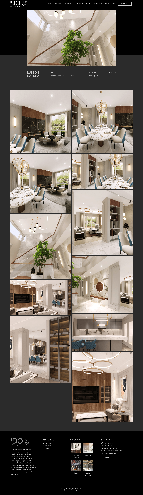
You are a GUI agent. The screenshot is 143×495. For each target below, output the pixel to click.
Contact (107, 4)
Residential (68, 4)
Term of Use (67, 491)
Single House (98, 4)
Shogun (76, 473)
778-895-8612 (124, 4)
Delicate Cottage (76, 456)
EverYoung (88, 455)
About (49, 4)
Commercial (79, 4)
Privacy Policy (75, 491)
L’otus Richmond (88, 474)
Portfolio (58, 4)
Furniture (88, 4)
